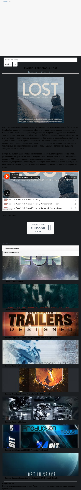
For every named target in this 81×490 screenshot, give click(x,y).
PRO (7, 1)
